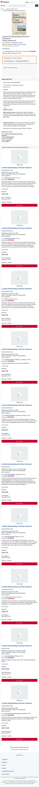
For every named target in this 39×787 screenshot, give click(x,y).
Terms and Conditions (20, 778)
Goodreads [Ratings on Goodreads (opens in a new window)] (20, 42)
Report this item (7, 87)
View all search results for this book (19, 749)
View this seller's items (9, 61)
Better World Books (10, 474)
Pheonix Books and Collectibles (13, 713)
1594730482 (10, 44)
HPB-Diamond (8, 178)
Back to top (19, 755)
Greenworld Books (9, 536)
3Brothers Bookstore (10, 415)
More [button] (5, 108)
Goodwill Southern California (12, 359)
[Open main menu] (3, 5)
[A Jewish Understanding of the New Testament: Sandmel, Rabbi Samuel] (19, 13)
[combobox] (21, 5)
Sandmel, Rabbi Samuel (11, 9)
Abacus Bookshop (9, 656)
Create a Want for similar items (22, 61)
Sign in (32, 2)
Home (2, 9)
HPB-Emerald (8, 238)
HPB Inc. (7, 299)
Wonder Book (8, 597)
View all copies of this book (10, 67)
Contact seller (5, 189)
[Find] (36, 5)
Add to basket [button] (19, 205)
